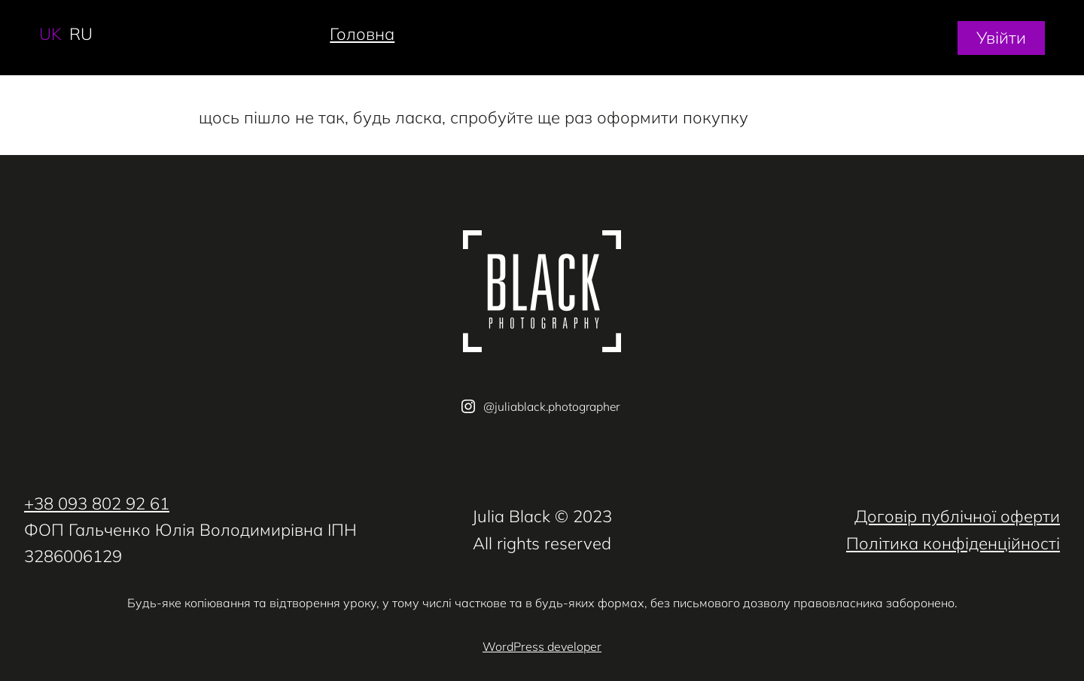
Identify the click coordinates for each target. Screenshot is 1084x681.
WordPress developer (542, 646)
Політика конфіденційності (953, 543)
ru (81, 33)
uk (50, 33)
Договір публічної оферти (957, 516)
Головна (362, 33)
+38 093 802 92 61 (96, 503)
